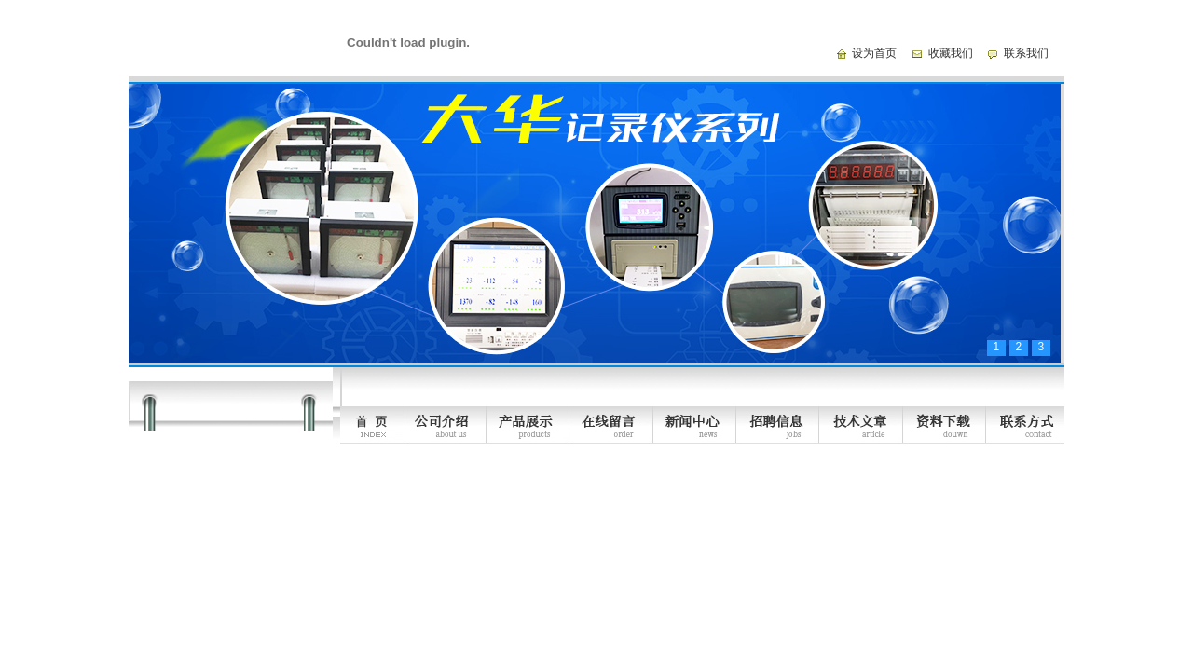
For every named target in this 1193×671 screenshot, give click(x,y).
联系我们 (1026, 53)
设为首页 (874, 53)
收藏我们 (950, 53)
